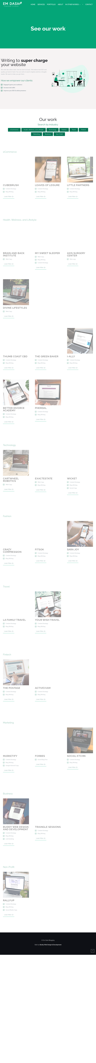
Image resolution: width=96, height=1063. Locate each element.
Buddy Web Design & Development (50, 944)
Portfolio (51, 4)
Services (41, 4)
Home (33, 4)
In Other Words (72, 4)
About (60, 4)
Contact (89, 4)
